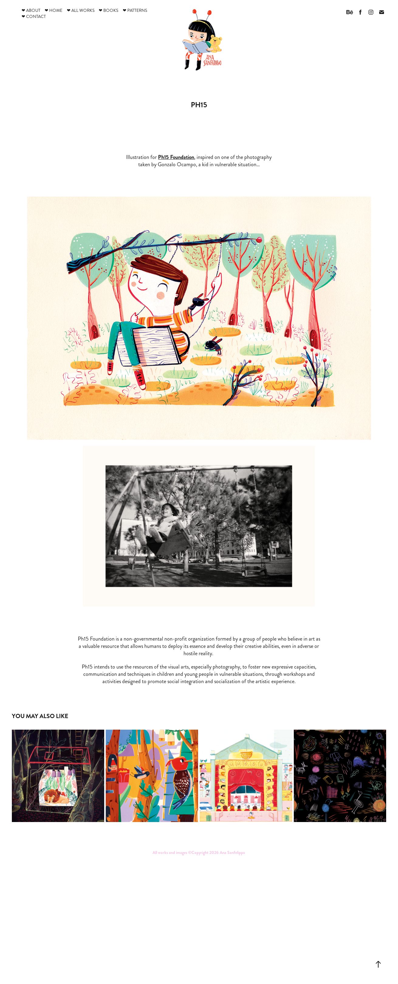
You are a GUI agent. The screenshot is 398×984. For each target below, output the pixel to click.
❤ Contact (34, 16)
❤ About (31, 10)
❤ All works (80, 10)
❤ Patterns (135, 10)
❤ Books (108, 10)
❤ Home (53, 10)
